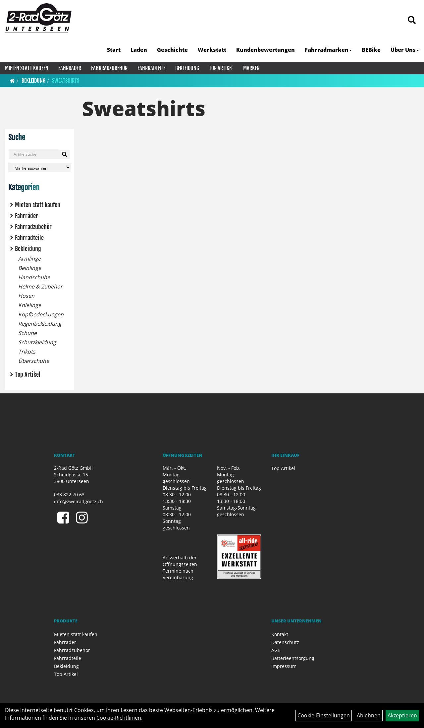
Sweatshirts (65, 80)
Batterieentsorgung (292, 658)
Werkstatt (212, 49)
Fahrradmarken (328, 49)
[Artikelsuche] (412, 20)
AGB (276, 650)
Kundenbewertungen (265, 49)
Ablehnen (369, 715)
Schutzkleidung (37, 342)
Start (114, 49)
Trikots (26, 351)
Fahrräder (69, 68)
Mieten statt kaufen (26, 68)
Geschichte (172, 49)
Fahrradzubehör (109, 68)
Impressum (283, 666)
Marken (251, 68)
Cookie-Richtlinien (118, 717)
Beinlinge (29, 268)
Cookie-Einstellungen (323, 715)
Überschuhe (33, 360)
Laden (139, 49)
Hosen (26, 295)
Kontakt (279, 634)
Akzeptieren (402, 715)
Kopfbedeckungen (41, 314)
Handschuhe (34, 277)
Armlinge (29, 258)
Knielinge (29, 305)
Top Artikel (221, 68)
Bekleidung (187, 68)
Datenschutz (285, 642)
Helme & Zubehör (40, 286)
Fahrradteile (151, 68)
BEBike (371, 49)
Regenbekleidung (39, 323)
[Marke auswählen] (39, 167)
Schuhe (27, 333)
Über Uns (405, 49)
